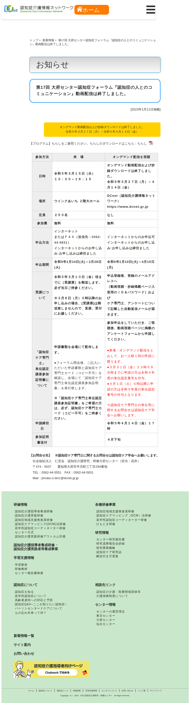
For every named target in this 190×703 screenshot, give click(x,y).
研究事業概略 (105, 548)
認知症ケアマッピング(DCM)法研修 (40, 524)
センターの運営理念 (110, 611)
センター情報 (105, 604)
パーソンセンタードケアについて (38, 608)
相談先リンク (105, 585)
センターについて (109, 691)
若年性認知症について (31, 596)
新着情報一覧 (24, 636)
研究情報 (102, 533)
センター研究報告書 (110, 539)
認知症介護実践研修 (29, 515)
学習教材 (21, 564)
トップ (34, 40)
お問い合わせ (24, 653)
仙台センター (105, 624)
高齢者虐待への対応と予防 (34, 600)
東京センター (105, 615)
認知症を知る (24, 592)
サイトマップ (156, 691)
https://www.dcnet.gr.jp (127, 206)
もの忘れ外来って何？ (31, 612)
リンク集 (142, 691)
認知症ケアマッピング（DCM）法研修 (123, 515)
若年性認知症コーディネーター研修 (40, 528)
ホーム (88, 9)
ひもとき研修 (105, 524)
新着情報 (48, 40)
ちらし (142, 143)
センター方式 (24, 532)
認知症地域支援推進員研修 (34, 520)
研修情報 (20, 504)
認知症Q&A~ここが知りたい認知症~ (41, 604)
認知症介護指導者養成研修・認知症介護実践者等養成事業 (36, 547)
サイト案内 (22, 645)
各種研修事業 (105, 504)
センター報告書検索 (29, 573)
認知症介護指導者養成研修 (34, 511)
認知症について (26, 585)
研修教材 (21, 569)
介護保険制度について (112, 596)
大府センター (105, 620)
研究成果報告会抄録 (110, 543)
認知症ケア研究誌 (109, 552)
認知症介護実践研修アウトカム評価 (40, 536)
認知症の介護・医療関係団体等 (118, 592)
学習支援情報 (24, 558)
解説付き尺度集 (107, 556)
